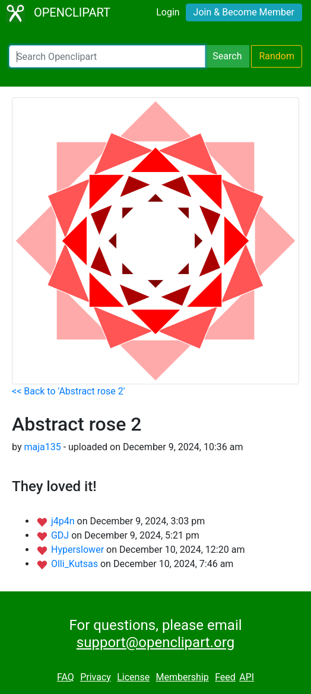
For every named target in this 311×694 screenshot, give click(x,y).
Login (167, 12)
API (246, 677)
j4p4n (64, 521)
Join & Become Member (243, 12)
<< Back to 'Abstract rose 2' (68, 391)
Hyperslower (78, 549)
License (133, 677)
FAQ (65, 677)
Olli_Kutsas (75, 563)
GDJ (61, 535)
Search (227, 56)
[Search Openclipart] (107, 56)
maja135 (42, 447)
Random (276, 56)
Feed (225, 677)
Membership (182, 677)
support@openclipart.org (155, 642)
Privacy (95, 677)
